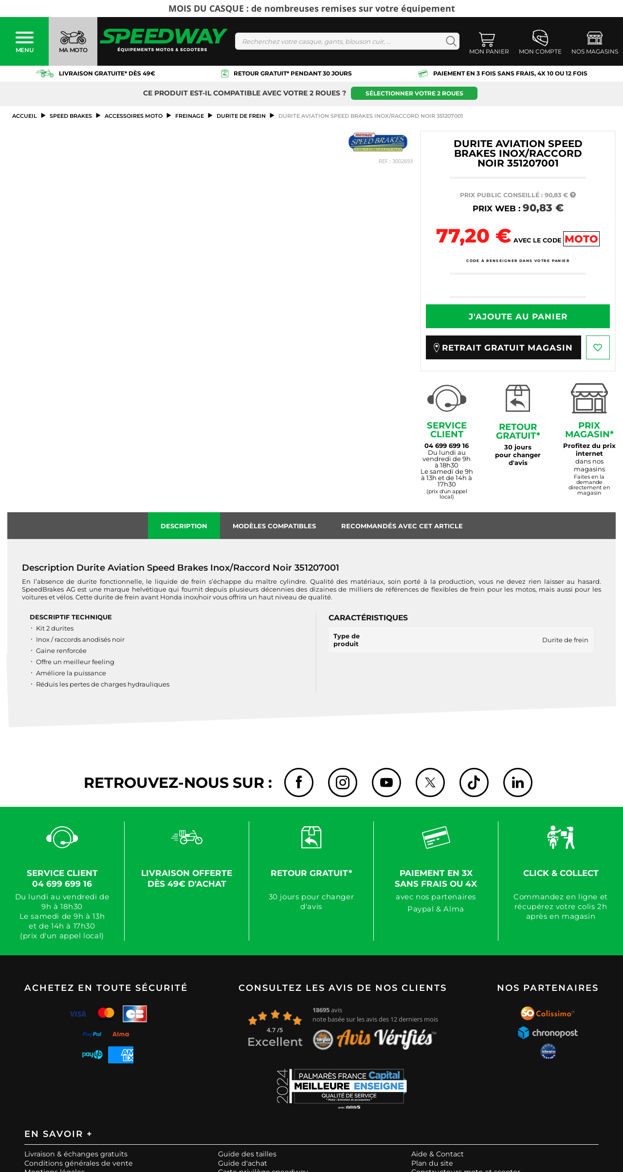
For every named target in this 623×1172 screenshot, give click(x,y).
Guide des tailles (247, 1154)
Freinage (189, 115)
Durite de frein (241, 115)
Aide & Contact (437, 1154)
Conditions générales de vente (78, 1163)
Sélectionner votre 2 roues (414, 93)
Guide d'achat (242, 1163)
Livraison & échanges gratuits (76, 1154)
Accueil (24, 115)
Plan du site (432, 1163)
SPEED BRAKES (71, 115)
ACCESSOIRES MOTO (134, 115)
